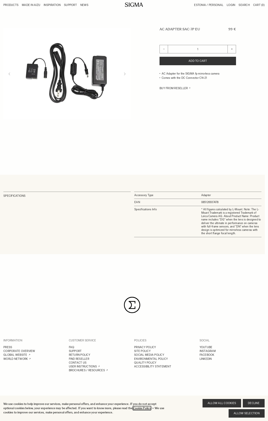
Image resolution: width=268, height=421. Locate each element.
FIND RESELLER (79, 358)
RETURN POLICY (79, 354)
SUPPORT (75, 351)
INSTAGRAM (208, 351)
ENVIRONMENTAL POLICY (151, 358)
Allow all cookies (222, 403)
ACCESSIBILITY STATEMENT (152, 366)
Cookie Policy (142, 408)
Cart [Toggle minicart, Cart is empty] (259, 5)
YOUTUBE (206, 347)
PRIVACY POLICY (145, 347)
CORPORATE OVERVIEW (19, 351)
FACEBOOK (207, 354)
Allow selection (247, 413)
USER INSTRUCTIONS (83, 366)
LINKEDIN (206, 358)
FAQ (71, 347)
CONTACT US (78, 362)
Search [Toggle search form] (244, 5)
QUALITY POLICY (145, 362)
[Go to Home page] (134, 5)
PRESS (7, 347)
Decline (254, 403)
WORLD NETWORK (15, 358)
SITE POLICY (142, 351)
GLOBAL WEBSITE (15, 354)
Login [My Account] (231, 5)
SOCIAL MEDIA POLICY (149, 354)
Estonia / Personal (208, 5)
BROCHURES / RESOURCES (87, 370)
